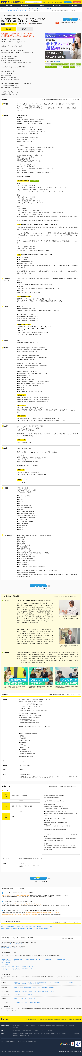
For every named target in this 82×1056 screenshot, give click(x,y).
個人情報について (15, 1051)
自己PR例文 (16, 1027)
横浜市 (21, 987)
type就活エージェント (26, 1035)
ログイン (68, 2)
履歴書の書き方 (51, 1025)
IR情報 (6, 1051)
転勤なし (47, 991)
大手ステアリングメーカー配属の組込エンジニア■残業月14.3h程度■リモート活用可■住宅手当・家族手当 (24, 928)
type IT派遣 (76, 1033)
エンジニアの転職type (19, 1033)
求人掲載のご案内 (59, 2)
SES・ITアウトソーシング (20, 998)
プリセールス (56, 982)
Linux (35, 994)
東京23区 (17, 987)
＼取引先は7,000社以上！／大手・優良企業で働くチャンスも (14, 947)
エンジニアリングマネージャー (66, 982)
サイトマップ (46, 2)
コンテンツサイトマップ (48, 1030)
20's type (48, 1033)
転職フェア (42, 1025)
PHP (29, 994)
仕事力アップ (37, 1030)
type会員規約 (22, 1051)
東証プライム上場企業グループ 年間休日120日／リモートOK (14, 944)
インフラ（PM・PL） (28, 982)
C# (31, 994)
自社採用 (9, 1051)
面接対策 (72, 1025)
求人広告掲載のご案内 (30, 1051)
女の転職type (30, 1033)
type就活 (16, 1035)
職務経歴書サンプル (62, 1025)
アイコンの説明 (57, 61)
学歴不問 (52, 991)
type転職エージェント (66, 1033)
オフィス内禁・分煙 (23, 991)
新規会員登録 (77, 2)
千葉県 (38, 987)
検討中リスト (34, 1025)
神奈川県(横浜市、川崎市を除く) (48, 987)
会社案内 (2, 1051)
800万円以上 (30, 1002)
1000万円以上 (37, 1002)
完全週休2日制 (41, 991)
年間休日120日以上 (32, 991)
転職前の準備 (17, 1030)
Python (19, 994)
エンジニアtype (39, 1033)
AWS (16, 994)
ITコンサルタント (18, 982)
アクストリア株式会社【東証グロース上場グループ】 (14, 15)
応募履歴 (26, 1025)
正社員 (16, 991)
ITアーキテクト (49, 982)
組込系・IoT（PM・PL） (34, 983)
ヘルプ (52, 2)
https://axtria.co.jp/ (47, 858)
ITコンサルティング (31, 998)
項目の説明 (25, 479)
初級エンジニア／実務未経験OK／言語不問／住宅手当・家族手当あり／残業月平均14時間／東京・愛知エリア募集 (26, 926)
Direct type (55, 1033)
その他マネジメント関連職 (39, 982)
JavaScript (25, 994)
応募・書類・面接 (27, 1030)
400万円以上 (17, 1002)
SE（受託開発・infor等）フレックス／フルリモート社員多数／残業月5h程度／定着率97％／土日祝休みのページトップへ (53, 1019)
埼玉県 (34, 987)
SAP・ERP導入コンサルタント (21, 983)
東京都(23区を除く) (28, 987)
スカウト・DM (17, 1025)
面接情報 (24, 29)
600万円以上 (24, 1002)
